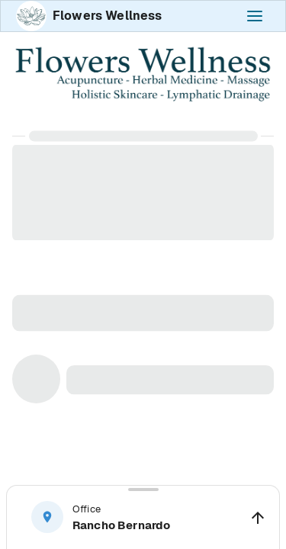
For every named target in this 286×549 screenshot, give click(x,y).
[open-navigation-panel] (254, 16)
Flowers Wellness (107, 16)
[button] (143, 517)
